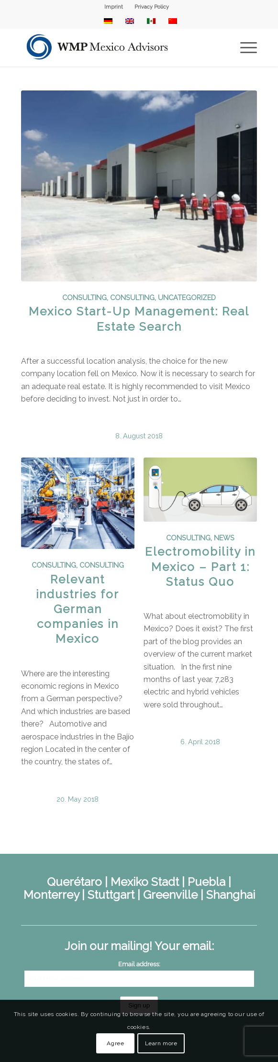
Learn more (161, 1043)
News (224, 538)
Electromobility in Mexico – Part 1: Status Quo (200, 566)
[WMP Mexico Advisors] (115, 47)
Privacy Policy (151, 7)
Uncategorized (187, 297)
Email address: (139, 964)
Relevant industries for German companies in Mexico (77, 609)
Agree (115, 1043)
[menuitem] (114, 7)
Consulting (84, 297)
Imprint (113, 7)
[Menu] (244, 47)
